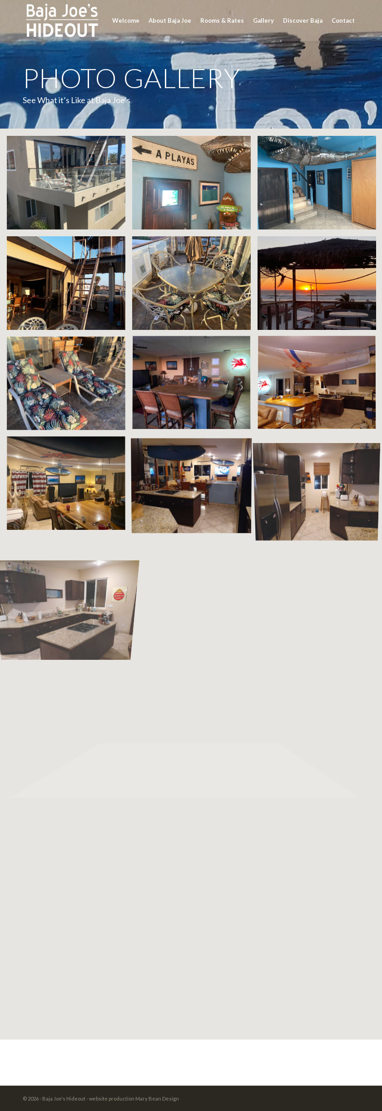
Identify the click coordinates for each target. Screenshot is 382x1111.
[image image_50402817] (195, 387)
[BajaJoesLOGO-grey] (61, 20)
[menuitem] (126, 20)
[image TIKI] (195, 186)
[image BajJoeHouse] (69, 186)
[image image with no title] (69, 286)
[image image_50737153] (69, 387)
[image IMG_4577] (69, 487)
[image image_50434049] (195, 286)
